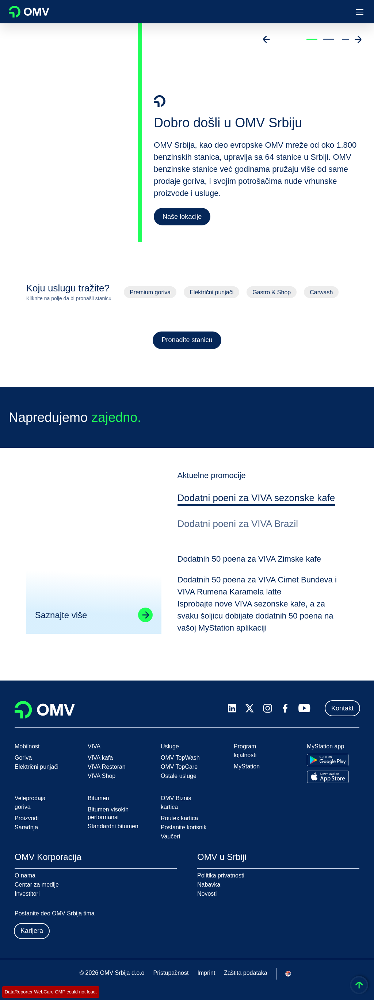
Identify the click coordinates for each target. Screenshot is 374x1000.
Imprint (206, 973)
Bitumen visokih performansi (108, 813)
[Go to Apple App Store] (328, 777)
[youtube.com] (304, 708)
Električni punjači (211, 292)
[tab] (257, 510)
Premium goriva (150, 292)
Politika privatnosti (220, 875)
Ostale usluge (178, 776)
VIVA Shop (101, 776)
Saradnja (26, 827)
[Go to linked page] (144, 626)
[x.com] (249, 708)
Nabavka (208, 884)
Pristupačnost (170, 973)
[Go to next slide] (358, 39)
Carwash (321, 292)
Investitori (27, 894)
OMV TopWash (180, 758)
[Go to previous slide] (266, 39)
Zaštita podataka (245, 973)
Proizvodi (27, 818)
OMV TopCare (179, 767)
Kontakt (342, 708)
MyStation (247, 766)
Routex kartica (179, 818)
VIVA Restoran (107, 767)
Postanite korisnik (183, 827)
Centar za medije (37, 884)
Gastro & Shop (271, 292)
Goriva (23, 758)
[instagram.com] (267, 708)
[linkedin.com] (232, 708)
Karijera (31, 930)
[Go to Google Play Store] (328, 760)
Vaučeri (170, 836)
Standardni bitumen (113, 826)
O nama (25, 875)
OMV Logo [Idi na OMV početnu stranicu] (29, 12)
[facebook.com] (285, 708)
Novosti (207, 894)
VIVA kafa (100, 758)
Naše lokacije (182, 216)
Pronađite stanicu (186, 340)
